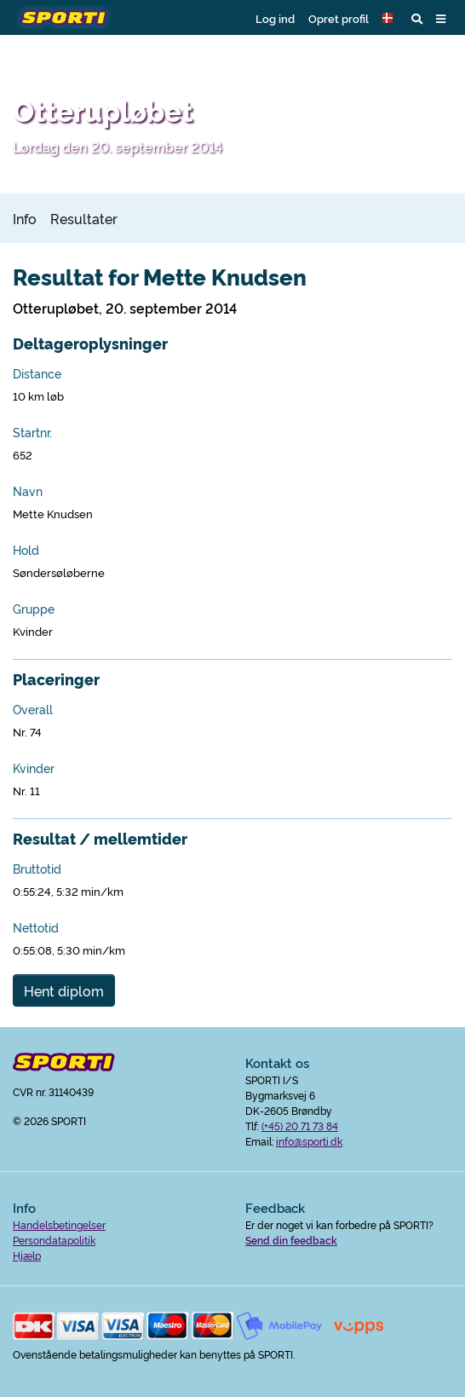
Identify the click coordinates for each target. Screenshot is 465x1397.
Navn (28, 490)
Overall (33, 709)
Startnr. (32, 432)
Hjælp (27, 1255)
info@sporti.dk (309, 1141)
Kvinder (34, 767)
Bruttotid (37, 868)
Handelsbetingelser (59, 1224)
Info (25, 218)
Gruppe (34, 608)
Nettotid (36, 927)
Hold (26, 549)
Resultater (84, 218)
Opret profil (338, 18)
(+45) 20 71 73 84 (299, 1125)
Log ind (275, 18)
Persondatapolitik (54, 1239)
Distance (37, 373)
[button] (390, 17)
